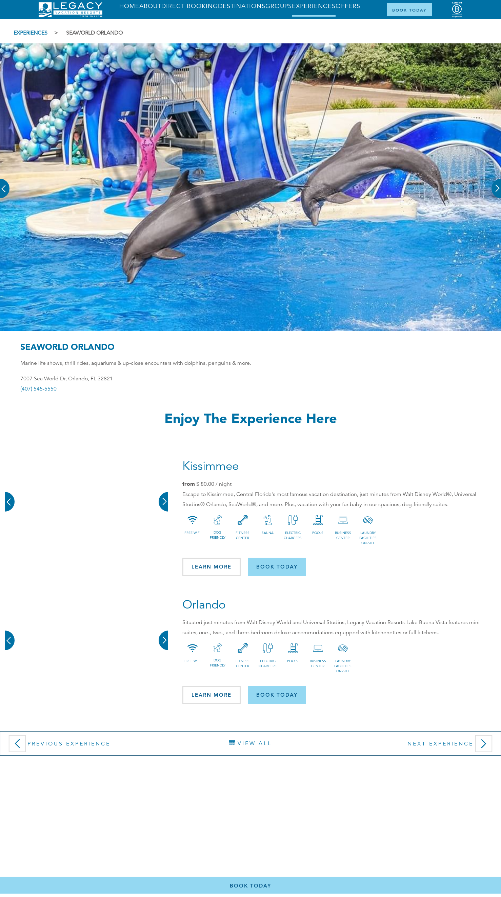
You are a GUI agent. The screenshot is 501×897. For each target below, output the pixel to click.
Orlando (204, 604)
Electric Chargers (293, 535)
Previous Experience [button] (58, 746)
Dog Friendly (217, 535)
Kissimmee (210, 466)
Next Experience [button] (451, 746)
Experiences (30, 32)
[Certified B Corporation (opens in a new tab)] (457, 10)
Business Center (343, 535)
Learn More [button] (212, 566)
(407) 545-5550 (38, 388)
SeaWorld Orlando (94, 32)
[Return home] (70, 15)
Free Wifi (192, 533)
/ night (214, 484)
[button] (5, 184)
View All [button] (250, 743)
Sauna (268, 533)
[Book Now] (409, 9)
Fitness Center (242, 535)
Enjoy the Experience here (250, 418)
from (188, 483)
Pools (317, 533)
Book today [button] (277, 566)
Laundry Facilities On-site (368, 538)
